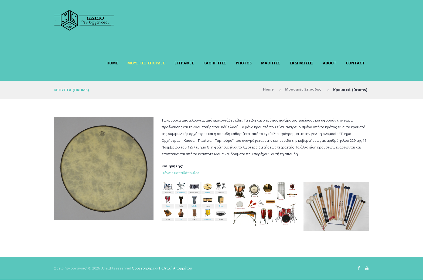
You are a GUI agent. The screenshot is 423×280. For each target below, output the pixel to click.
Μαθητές (270, 62)
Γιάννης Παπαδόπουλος (181, 172)
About (329, 62)
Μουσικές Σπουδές (146, 62)
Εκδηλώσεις (301, 62)
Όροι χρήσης (142, 268)
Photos (244, 62)
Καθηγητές (214, 62)
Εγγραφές (184, 62)
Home (112, 62)
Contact (355, 62)
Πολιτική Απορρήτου (177, 268)
